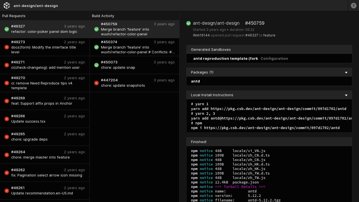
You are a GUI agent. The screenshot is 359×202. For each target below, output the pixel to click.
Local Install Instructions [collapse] (269, 95)
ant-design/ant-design (35, 5)
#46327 (251, 35)
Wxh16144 (201, 35)
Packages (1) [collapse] (269, 72)
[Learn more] (353, 5)
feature (269, 35)
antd (195, 81)
